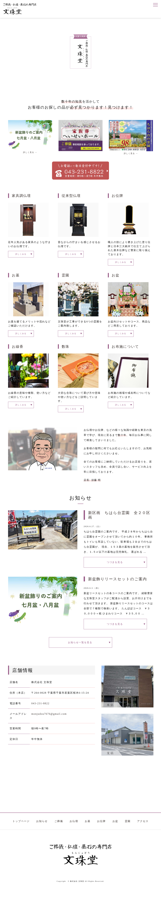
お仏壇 (74, 829)
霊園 (65, 276)
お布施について (125, 349)
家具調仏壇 (21, 196)
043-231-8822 (40, 711)
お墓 (16, 276)
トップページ (21, 829)
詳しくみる (18, 254)
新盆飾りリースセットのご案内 (117, 584)
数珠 (65, 349)
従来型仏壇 (71, 196)
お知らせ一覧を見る (80, 649)
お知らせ (42, 829)
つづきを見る (115, 566)
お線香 (17, 349)
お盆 (115, 276)
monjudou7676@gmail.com (49, 722)
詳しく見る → (30, 152)
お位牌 (117, 196)
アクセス (143, 829)
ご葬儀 (58, 829)
